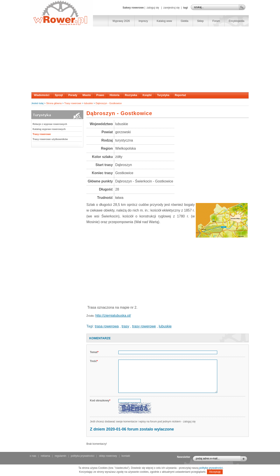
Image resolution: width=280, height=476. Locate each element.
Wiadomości (41, 95)
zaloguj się (153, 7)
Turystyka (163, 95)
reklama (45, 455)
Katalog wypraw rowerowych (49, 129)
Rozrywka (131, 95)
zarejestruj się (171, 7)
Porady (72, 95)
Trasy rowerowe (72, 103)
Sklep (200, 21)
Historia (114, 95)
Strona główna (53, 103)
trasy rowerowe (144, 326)
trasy (125, 326)
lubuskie (88, 103)
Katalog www (164, 21)
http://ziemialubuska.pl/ (113, 315)
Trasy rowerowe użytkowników (50, 139)
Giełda (184, 21)
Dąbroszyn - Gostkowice (109, 103)
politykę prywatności (211, 467)
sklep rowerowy (108, 455)
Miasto (86, 95)
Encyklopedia (236, 21)
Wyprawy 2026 (121, 21)
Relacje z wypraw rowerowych (50, 124)
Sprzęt (59, 95)
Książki (147, 95)
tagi (185, 7)
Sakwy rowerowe (133, 7)
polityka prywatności (82, 455)
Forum (216, 21)
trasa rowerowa (107, 326)
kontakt (126, 455)
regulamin (60, 455)
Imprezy (143, 21)
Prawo (100, 95)
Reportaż (180, 95)
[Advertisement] (140, 59)
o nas (33, 455)
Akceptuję (215, 471)
